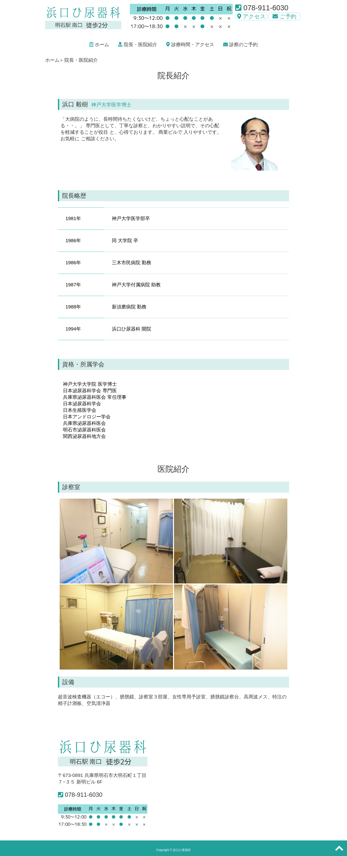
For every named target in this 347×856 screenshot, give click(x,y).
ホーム (99, 44)
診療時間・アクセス (190, 44)
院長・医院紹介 (137, 44)
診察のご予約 (240, 44)
